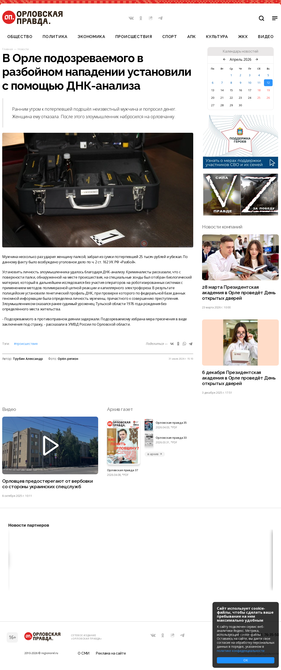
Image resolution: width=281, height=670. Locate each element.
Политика (55, 36)
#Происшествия (26, 344)
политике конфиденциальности (240, 651)
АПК (191, 36)
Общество (19, 36)
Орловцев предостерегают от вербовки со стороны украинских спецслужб (47, 483)
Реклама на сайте (111, 653)
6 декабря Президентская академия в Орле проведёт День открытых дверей (239, 378)
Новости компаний (222, 227)
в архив (154, 454)
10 (249, 83)
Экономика (91, 36)
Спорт (169, 36)
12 (268, 83)
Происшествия (133, 36)
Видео (266, 36)
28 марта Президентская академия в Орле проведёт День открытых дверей (239, 292)
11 (258, 83)
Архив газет (120, 409)
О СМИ (84, 653)
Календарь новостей (240, 51)
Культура (217, 36)
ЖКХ (243, 36)
